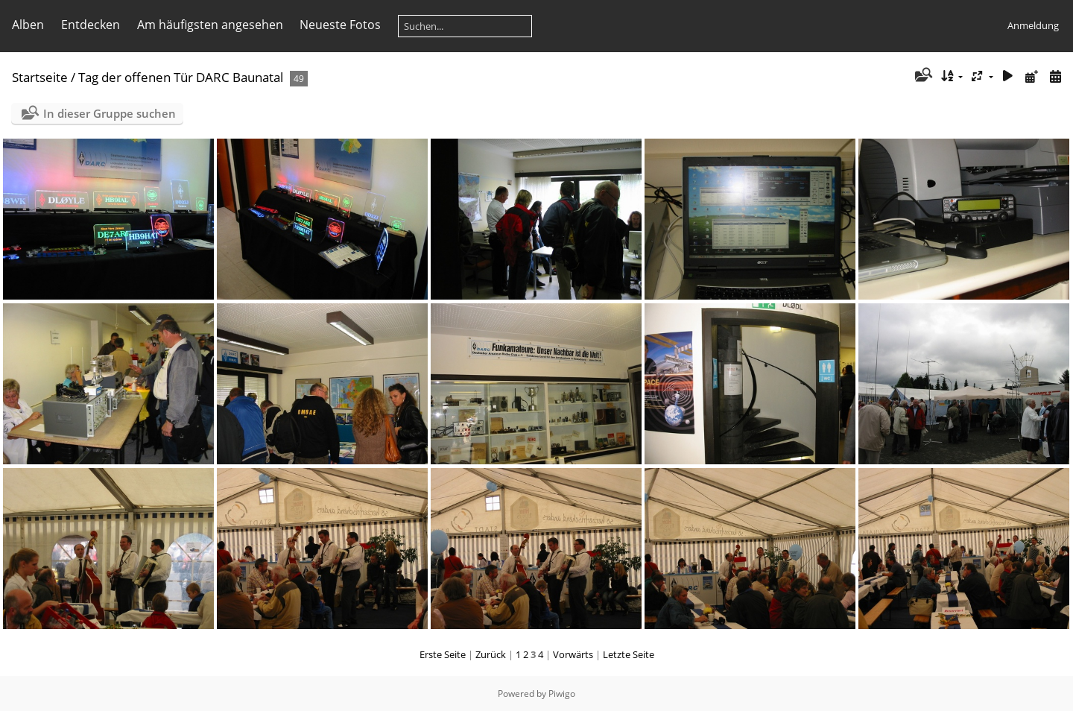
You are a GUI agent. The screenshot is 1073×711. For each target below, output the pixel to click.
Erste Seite (443, 654)
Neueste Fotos (340, 24)
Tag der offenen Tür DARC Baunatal (180, 77)
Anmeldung (1033, 25)
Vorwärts (573, 654)
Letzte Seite (628, 654)
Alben (28, 24)
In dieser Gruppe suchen (109, 113)
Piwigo (561, 693)
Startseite (40, 77)
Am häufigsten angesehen (210, 24)
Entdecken (90, 24)
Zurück (490, 654)
